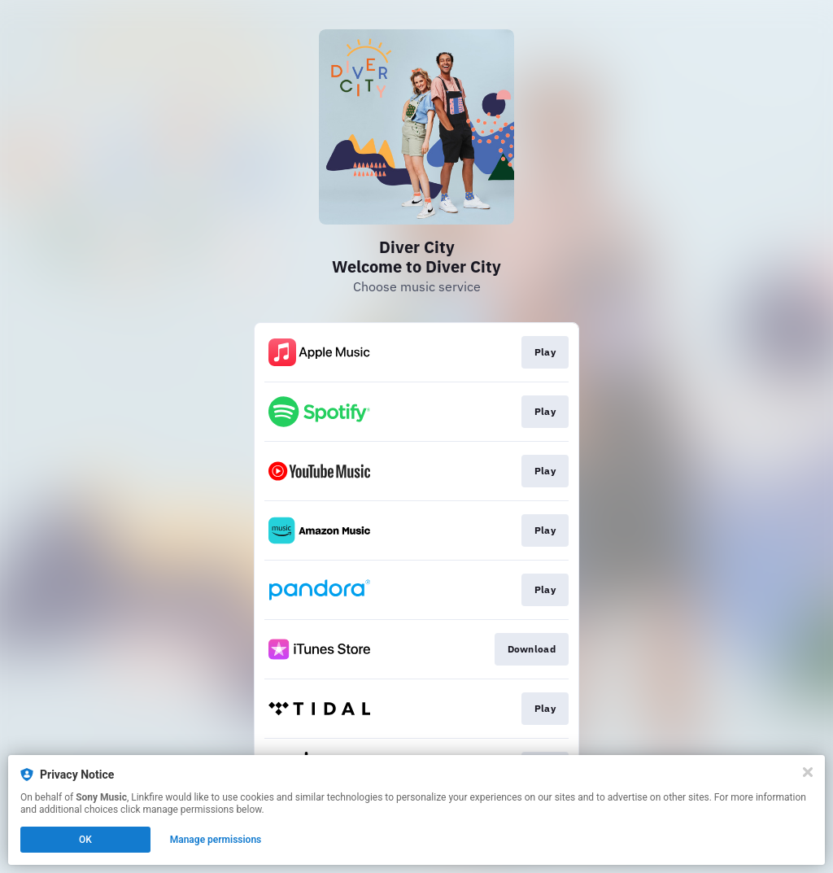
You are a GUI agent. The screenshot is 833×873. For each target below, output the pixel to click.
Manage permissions (216, 839)
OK (85, 839)
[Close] (808, 772)
